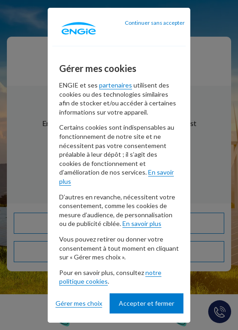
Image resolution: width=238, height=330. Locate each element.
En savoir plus (141, 223)
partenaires (115, 85)
